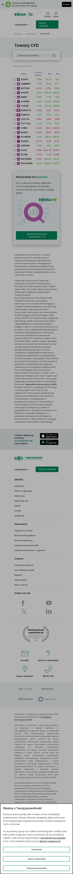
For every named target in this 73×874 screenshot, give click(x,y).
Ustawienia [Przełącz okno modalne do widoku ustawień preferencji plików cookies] (36, 849)
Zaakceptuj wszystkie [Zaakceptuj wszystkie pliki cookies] (36, 868)
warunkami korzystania (52, 838)
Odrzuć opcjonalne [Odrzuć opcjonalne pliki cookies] (36, 859)
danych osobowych (50, 841)
